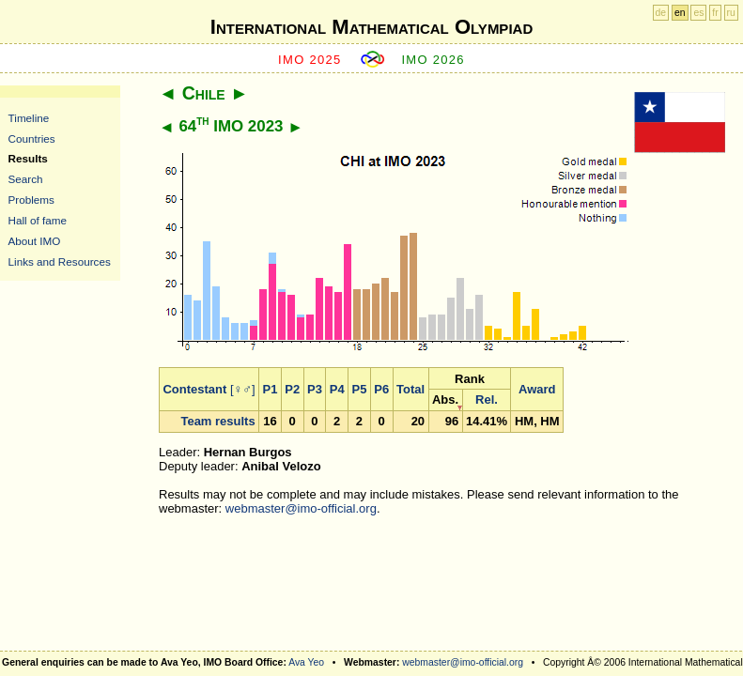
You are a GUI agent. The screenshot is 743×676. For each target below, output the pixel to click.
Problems (31, 199)
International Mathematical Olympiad (371, 26)
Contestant (194, 389)
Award (537, 389)
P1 (270, 389)
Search (25, 179)
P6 (381, 389)
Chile (203, 93)
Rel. (486, 399)
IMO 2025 (310, 60)
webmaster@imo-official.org (301, 508)
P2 (292, 389)
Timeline (29, 118)
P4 (337, 389)
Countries (31, 138)
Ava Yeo (306, 662)
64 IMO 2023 (230, 126)
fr (715, 13)
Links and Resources (59, 261)
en (680, 13)
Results (28, 158)
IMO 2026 (433, 60)
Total (410, 389)
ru (731, 13)
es (698, 13)
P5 (359, 389)
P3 (314, 389)
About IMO (34, 241)
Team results (217, 421)
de (661, 13)
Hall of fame (37, 220)
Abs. (445, 399)
